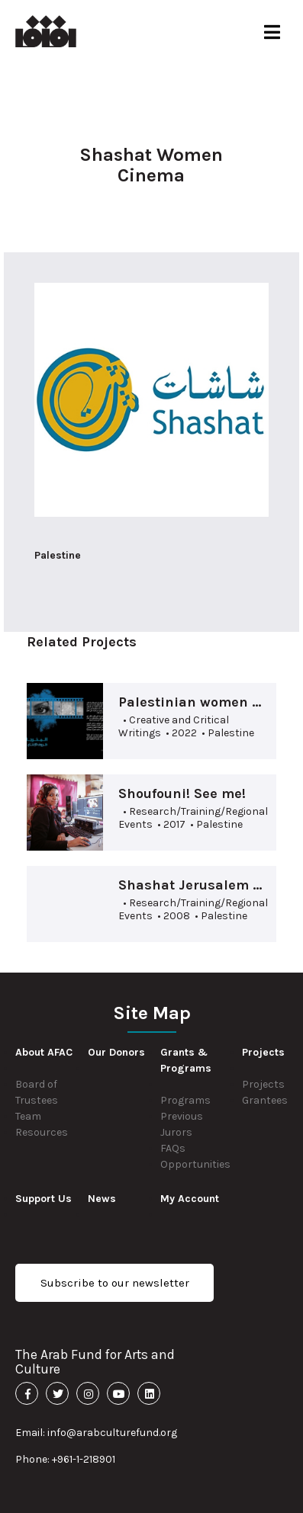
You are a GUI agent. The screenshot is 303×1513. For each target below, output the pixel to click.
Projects (263, 1084)
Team (28, 1116)
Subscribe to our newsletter (114, 1283)
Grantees (265, 1100)
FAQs (172, 1148)
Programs (185, 1100)
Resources (41, 1132)
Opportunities (195, 1164)
